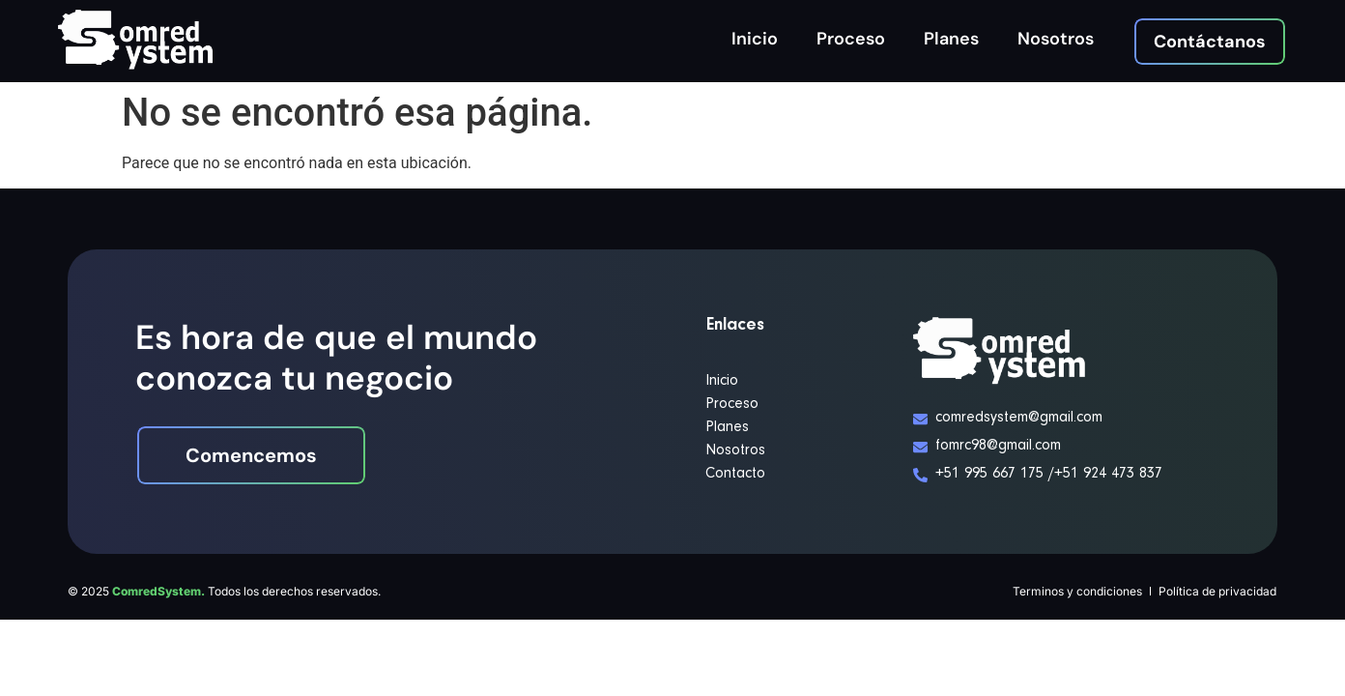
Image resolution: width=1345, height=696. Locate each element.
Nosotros (1055, 38)
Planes (951, 38)
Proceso (850, 38)
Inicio (754, 38)
